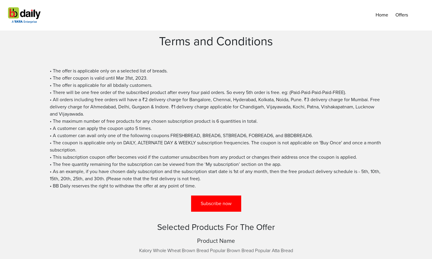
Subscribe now (216, 204)
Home (382, 15)
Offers (401, 15)
